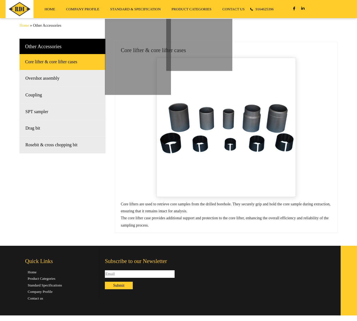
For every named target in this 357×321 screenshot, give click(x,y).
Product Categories (41, 278)
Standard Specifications (45, 285)
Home (24, 25)
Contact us (35, 298)
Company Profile (40, 292)
